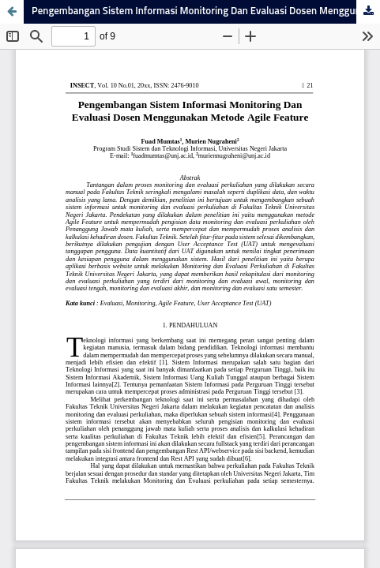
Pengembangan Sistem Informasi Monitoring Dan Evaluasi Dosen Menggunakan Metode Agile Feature (206, 11)
